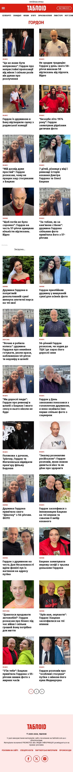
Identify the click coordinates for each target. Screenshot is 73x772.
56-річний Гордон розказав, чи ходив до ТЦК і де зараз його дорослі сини (53, 348)
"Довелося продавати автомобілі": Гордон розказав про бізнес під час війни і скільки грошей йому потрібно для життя (18, 622)
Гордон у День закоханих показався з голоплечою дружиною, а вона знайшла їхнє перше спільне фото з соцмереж (54, 407)
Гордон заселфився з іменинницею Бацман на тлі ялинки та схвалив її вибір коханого (53, 515)
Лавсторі (58, 15)
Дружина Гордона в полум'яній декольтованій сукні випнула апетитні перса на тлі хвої (18, 296)
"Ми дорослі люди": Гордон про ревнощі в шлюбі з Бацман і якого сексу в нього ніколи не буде (18, 406)
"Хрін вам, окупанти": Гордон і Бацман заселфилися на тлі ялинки (53, 619)
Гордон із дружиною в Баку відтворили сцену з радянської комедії (18, 122)
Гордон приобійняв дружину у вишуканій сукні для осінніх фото (53, 293)
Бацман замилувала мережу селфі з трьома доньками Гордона (54, 564)
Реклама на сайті (10, 750)
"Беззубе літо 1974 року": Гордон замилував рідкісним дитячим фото (52, 123)
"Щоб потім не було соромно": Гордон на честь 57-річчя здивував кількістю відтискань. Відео (18, 228)
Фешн (26, 15)
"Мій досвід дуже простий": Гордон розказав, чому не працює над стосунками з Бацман (18, 175)
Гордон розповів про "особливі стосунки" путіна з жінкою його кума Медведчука (52, 675)
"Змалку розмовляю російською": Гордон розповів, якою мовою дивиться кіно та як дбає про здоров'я (53, 462)
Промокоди (65, 750)
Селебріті (6, 15)
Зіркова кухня (45, 15)
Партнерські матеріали (46, 750)
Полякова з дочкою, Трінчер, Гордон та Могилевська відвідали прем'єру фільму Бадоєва (17, 462)
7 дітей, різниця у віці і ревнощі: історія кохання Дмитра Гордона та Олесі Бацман (53, 175)
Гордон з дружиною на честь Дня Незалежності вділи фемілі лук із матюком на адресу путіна (18, 568)
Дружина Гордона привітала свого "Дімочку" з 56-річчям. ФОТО (17, 513)
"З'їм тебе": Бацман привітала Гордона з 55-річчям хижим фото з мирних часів (18, 675)
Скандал (17, 15)
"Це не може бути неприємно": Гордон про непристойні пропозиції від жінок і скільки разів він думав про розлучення (18, 70)
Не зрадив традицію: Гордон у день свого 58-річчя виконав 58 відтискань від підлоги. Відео (54, 69)
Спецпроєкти (26, 750)
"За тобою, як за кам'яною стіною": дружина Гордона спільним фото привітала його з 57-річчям (52, 229)
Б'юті (33, 15)
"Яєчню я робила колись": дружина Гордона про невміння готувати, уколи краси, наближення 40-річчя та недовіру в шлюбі (17, 351)
